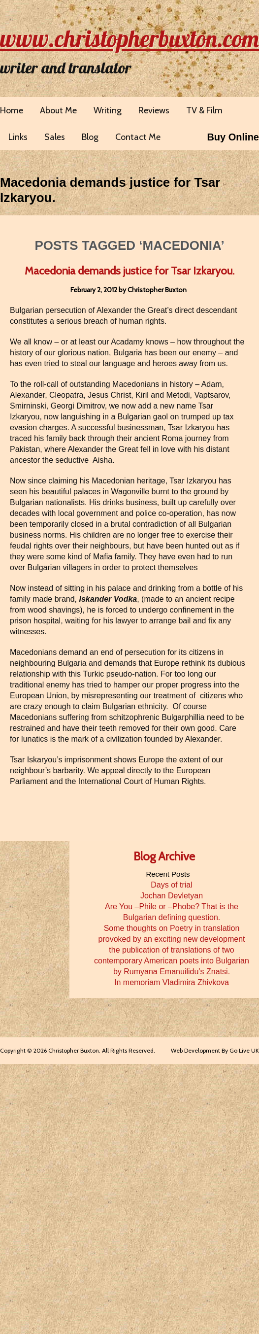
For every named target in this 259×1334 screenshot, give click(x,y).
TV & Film (204, 110)
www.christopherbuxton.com (129, 38)
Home (11, 110)
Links (18, 137)
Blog (90, 137)
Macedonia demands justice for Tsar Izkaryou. (129, 270)
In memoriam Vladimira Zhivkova (171, 982)
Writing (108, 110)
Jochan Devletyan (171, 895)
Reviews (153, 110)
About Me (58, 110)
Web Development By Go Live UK (215, 1050)
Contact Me (138, 137)
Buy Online (233, 137)
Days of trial (171, 885)
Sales (54, 137)
